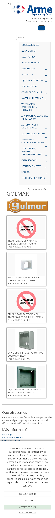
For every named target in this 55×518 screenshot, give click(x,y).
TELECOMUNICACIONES (34, 179)
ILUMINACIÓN (34, 69)
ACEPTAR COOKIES (27, 507)
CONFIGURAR (27, 500)
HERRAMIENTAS (29, 86)
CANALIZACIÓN (34, 161)
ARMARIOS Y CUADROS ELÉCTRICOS (34, 141)
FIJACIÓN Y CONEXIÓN (34, 81)
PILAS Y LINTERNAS (31, 62)
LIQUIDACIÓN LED (30, 44)
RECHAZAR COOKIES (28, 494)
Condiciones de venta (12, 437)
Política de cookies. (27, 512)
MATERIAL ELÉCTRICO (34, 99)
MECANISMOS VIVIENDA (34, 134)
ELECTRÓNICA (28, 56)
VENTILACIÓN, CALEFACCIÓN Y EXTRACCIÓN (29, 107)
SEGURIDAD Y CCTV (34, 167)
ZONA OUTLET (28, 50)
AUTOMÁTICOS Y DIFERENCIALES (34, 127)
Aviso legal (7, 434)
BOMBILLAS (34, 75)
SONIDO (34, 173)
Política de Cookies (11, 440)
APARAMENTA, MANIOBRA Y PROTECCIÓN (34, 118)
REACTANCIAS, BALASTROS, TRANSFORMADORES (34, 152)
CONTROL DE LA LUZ (34, 93)
